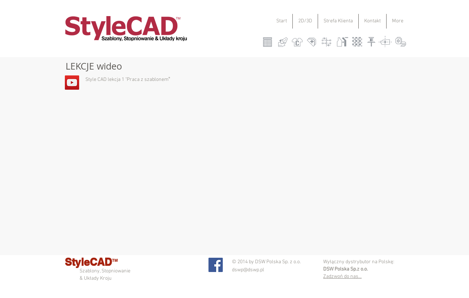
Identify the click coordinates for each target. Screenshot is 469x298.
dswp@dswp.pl (248, 270)
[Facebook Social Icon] (215, 265)
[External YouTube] (302, 165)
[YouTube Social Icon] (72, 82)
